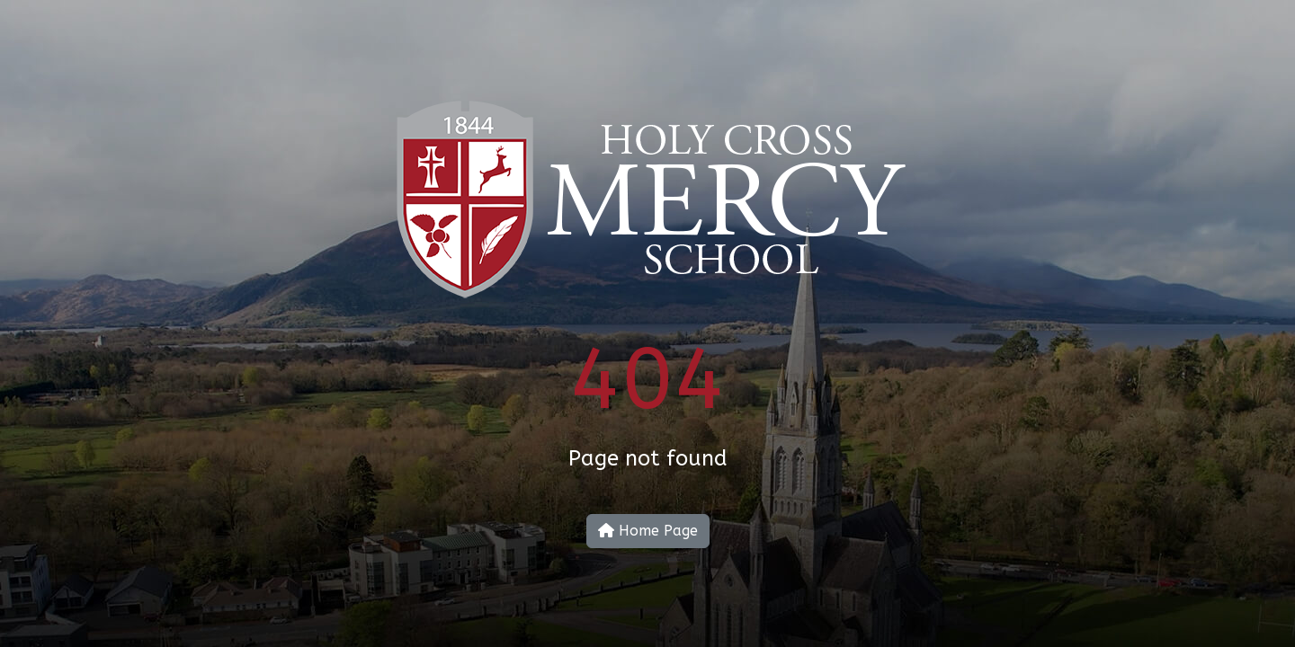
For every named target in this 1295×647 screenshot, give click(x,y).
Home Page (648, 530)
